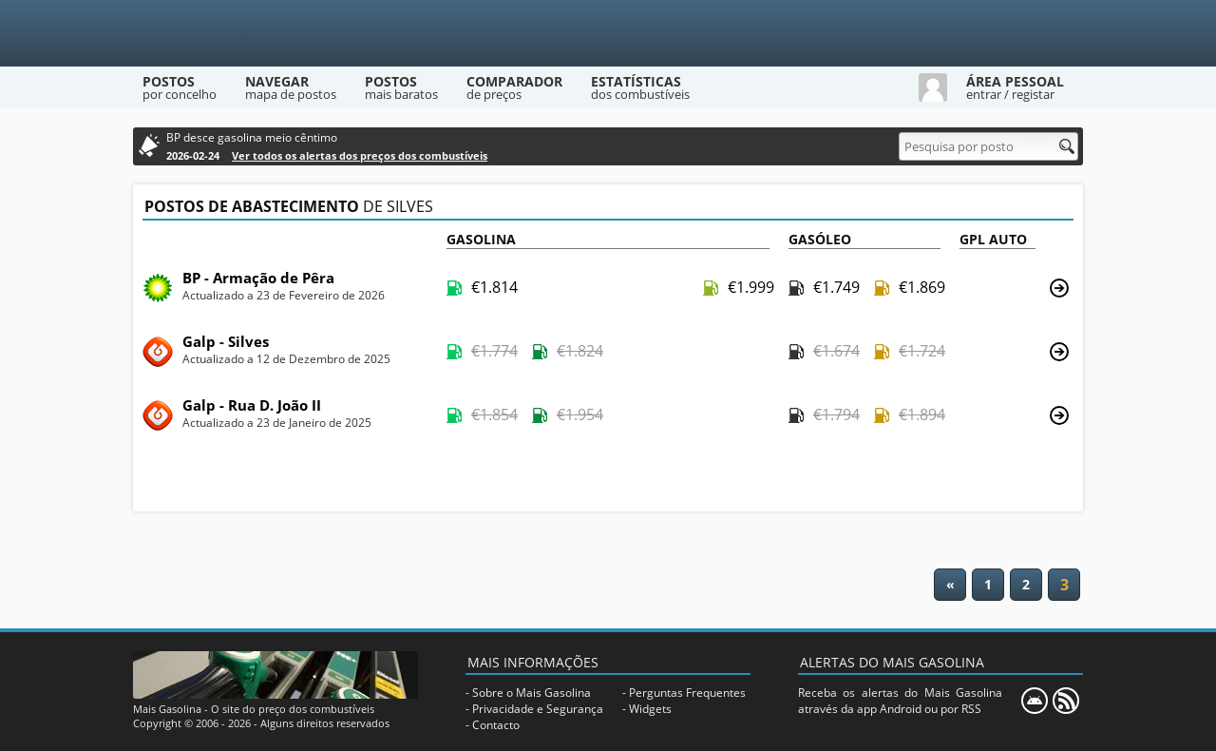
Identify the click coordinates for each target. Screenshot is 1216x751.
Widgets (650, 709)
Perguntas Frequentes (687, 692)
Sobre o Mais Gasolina (531, 692)
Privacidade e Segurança (537, 709)
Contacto (496, 725)
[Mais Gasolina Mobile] (1034, 700)
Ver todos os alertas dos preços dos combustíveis (359, 155)
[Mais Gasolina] (608, 33)
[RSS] (1066, 700)
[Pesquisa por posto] (988, 146)
